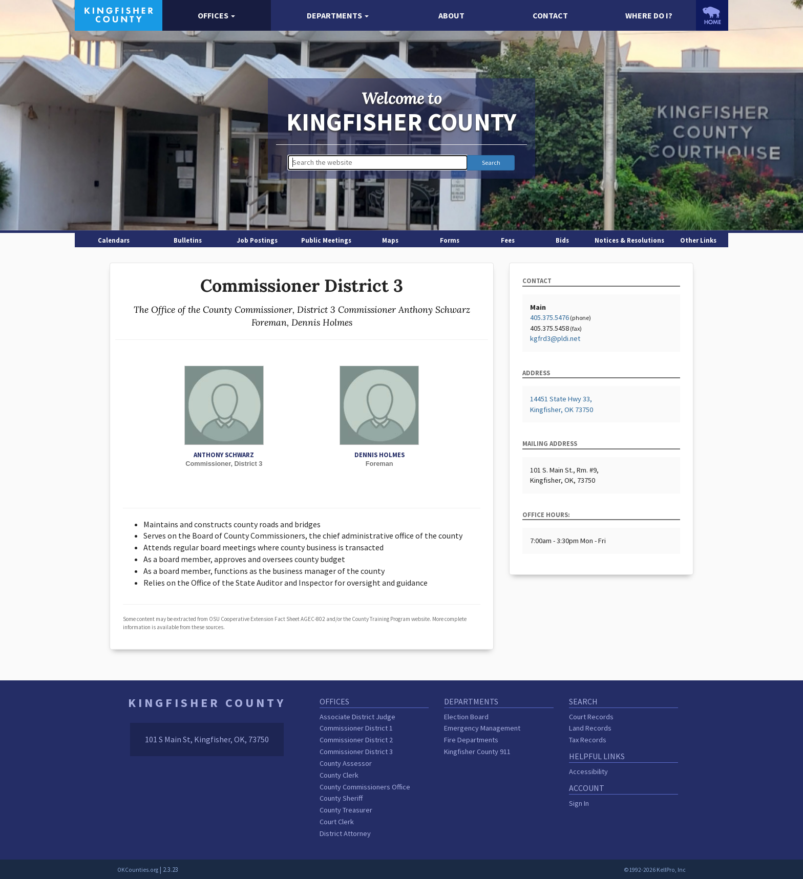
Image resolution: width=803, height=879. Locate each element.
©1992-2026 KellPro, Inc (655, 869)
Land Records (590, 728)
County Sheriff (341, 798)
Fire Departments (471, 739)
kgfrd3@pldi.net (555, 338)
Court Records (591, 716)
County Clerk (339, 775)
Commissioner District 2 (356, 739)
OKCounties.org (137, 869)
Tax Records (587, 739)
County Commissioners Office (365, 786)
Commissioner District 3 (356, 751)
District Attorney (345, 833)
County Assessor (346, 763)
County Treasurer (346, 809)
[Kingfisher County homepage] (118, 14)
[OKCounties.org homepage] (712, 15)
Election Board (466, 716)
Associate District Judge (357, 716)
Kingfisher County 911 (477, 751)
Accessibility (588, 771)
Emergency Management (482, 728)
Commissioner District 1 (356, 728)
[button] (216, 16)
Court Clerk (337, 821)
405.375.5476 (549, 317)
